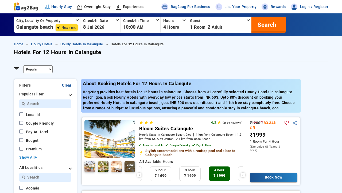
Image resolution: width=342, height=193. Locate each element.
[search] (266, 25)
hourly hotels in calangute (81, 44)
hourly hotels (41, 44)
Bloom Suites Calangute (166, 128)
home (18, 44)
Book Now (273, 177)
